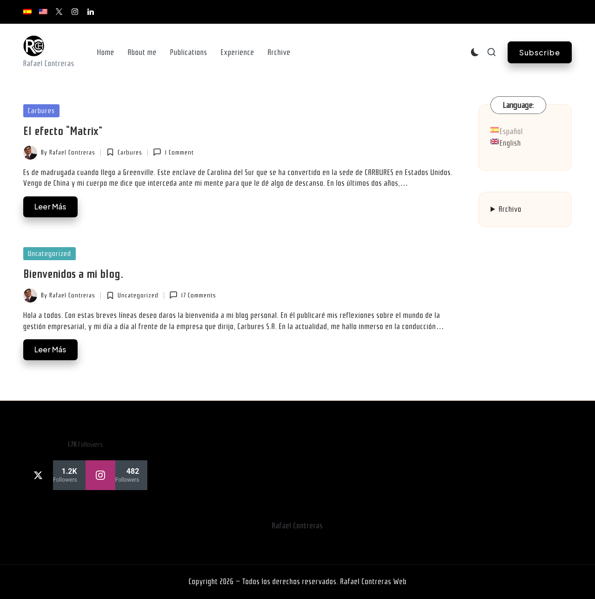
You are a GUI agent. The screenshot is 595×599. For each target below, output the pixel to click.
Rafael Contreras (297, 525)
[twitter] (54, 475)
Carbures (41, 111)
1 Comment (173, 152)
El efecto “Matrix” (62, 131)
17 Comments (192, 295)
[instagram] (117, 475)
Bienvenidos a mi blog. (73, 274)
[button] (540, 52)
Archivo (510, 209)
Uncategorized (49, 253)
